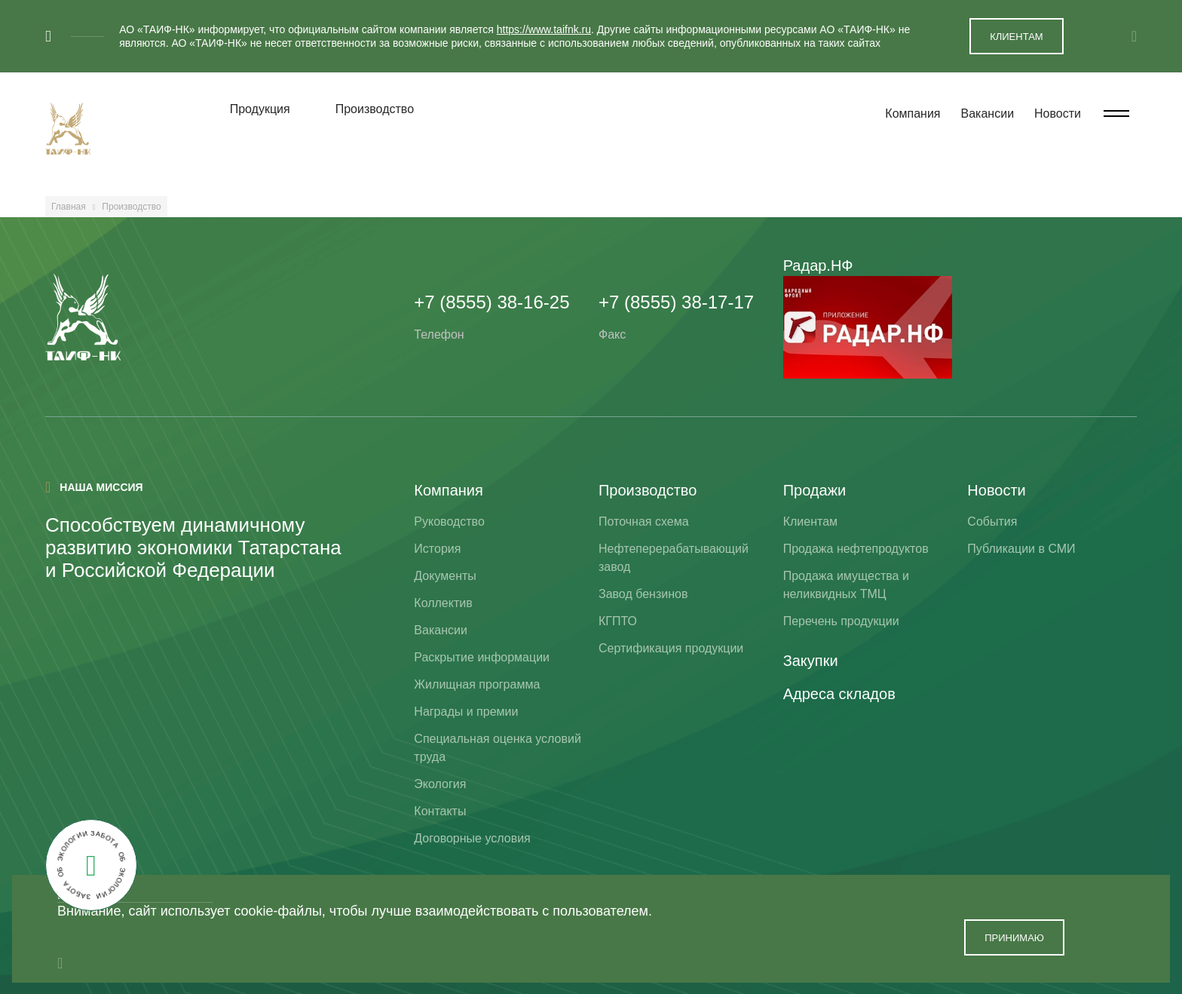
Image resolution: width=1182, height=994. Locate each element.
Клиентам (810, 521)
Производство (374, 109)
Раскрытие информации (482, 657)
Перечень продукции (841, 621)
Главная (68, 206)
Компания (912, 113)
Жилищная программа (477, 684)
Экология (440, 784)
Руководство (449, 521)
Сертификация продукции (671, 648)
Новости (1057, 113)
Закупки (810, 660)
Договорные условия (472, 838)
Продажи (815, 490)
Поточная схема (644, 521)
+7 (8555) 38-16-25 (491, 302)
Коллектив (443, 603)
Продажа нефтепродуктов (856, 548)
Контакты (440, 811)
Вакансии (988, 113)
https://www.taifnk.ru (544, 29)
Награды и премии (466, 711)
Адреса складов (839, 694)
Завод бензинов (643, 594)
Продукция (260, 109)
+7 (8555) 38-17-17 (676, 302)
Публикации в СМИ (1021, 548)
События (992, 521)
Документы (445, 575)
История (437, 548)
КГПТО (618, 621)
